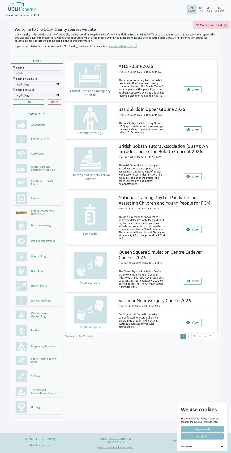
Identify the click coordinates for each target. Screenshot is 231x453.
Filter (28, 101)
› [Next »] (215, 336)
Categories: (37, 113)
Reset (54, 101)
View (192, 90)
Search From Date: (25, 78)
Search (18, 67)
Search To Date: (23, 89)
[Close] (226, 25)
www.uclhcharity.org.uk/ (123, 46)
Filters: (37, 60)
